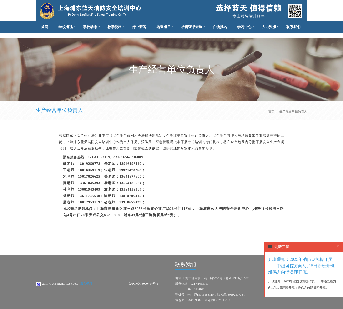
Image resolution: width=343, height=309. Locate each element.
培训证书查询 (191, 27)
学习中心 (244, 27)
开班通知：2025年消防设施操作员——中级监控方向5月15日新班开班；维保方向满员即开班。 (303, 266)
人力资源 (269, 27)
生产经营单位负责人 (59, 110)
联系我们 (293, 27)
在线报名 (220, 27)
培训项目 (163, 27)
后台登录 (86, 283)
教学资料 (114, 27)
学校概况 (65, 27)
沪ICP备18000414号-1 (143, 283)
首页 (44, 27)
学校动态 (90, 27)
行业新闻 (139, 27)
